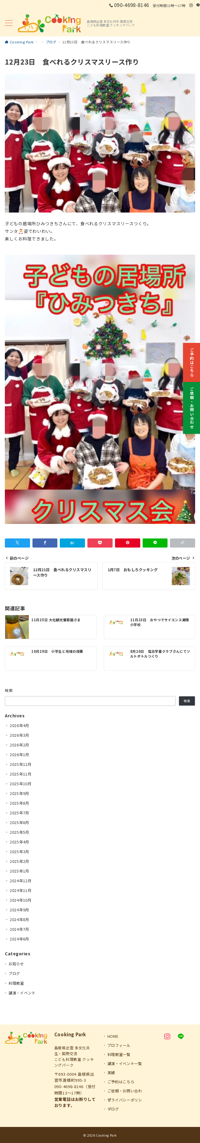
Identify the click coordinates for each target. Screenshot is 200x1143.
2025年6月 (19, 822)
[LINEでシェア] (155, 543)
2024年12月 (21, 880)
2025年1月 (19, 871)
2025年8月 (19, 803)
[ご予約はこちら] (191, 358)
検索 (9, 690)
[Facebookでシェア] (45, 543)
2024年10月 (21, 900)
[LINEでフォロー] (198, 5)
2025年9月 (19, 793)
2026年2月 (19, 745)
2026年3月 (19, 735)
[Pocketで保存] (100, 543)
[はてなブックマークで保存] (72, 543)
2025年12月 (21, 764)
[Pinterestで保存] (127, 543)
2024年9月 (19, 910)
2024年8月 (19, 919)
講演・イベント (22, 993)
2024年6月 (19, 939)
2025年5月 (19, 832)
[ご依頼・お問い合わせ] (191, 404)
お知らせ (16, 964)
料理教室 (16, 983)
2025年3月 (19, 851)
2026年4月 (19, 725)
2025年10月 (21, 783)
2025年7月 (19, 813)
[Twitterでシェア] (17, 543)
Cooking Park (106, 1135)
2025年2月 (19, 861)
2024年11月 (21, 890)
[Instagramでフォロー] (191, 5)
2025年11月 (21, 774)
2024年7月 (19, 929)
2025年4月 (19, 842)
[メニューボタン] (9, 23)
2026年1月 (19, 754)
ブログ (14, 973)
